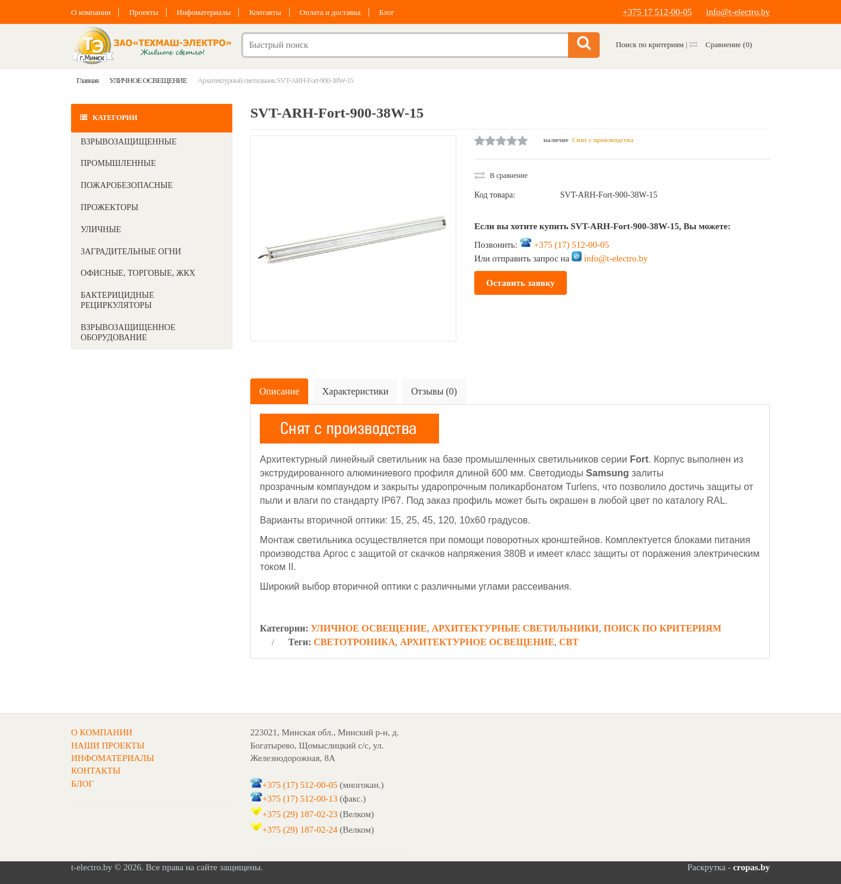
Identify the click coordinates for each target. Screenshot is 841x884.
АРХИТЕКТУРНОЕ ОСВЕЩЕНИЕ (477, 642)
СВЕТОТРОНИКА (354, 642)
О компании (91, 12)
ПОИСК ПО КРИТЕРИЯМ (663, 628)
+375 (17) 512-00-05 (571, 244)
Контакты (265, 12)
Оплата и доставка (330, 12)
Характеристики (355, 391)
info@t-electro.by (738, 12)
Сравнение (720, 44)
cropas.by (751, 867)
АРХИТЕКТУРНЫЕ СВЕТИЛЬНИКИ (515, 628)
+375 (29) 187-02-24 (299, 829)
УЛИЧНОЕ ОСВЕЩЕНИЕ (369, 628)
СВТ (569, 642)
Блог (386, 12)
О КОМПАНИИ (102, 732)
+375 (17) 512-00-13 (299, 798)
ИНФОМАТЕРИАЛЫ (112, 758)
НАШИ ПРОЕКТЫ (108, 745)
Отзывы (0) (434, 391)
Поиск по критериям (650, 44)
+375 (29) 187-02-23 (299, 814)
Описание (279, 391)
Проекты (143, 12)
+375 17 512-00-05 (657, 12)
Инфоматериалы (204, 12)
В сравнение (500, 175)
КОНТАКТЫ (96, 770)
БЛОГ (82, 783)
